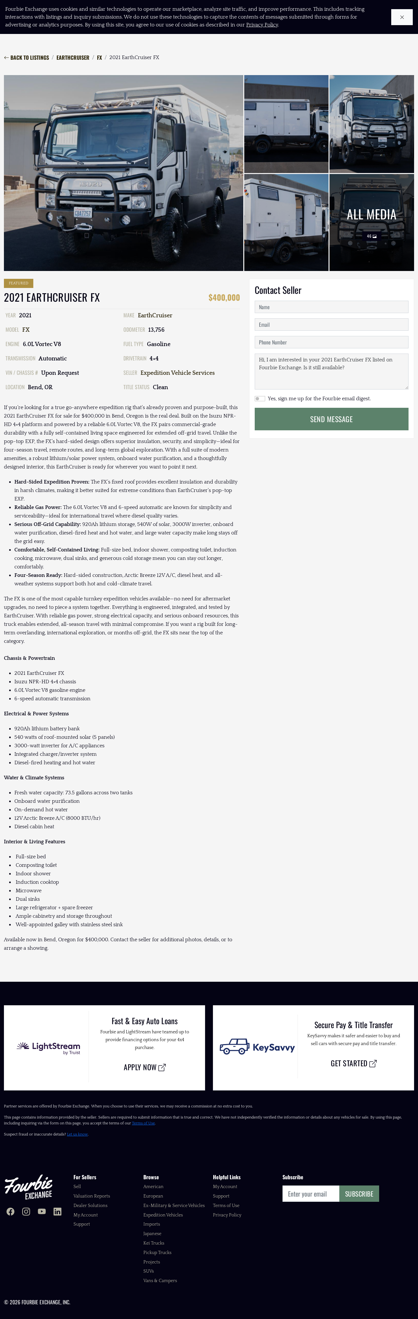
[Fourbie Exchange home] (28, 1187)
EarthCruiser (72, 57)
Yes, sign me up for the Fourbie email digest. (319, 399)
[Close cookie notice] (402, 17)
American (153, 1186)
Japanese (152, 1233)
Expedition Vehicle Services (177, 373)
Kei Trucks (153, 1243)
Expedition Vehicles (163, 1215)
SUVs (148, 1271)
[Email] (311, 1193)
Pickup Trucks (157, 1252)
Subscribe (359, 1194)
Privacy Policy (227, 1215)
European (153, 1196)
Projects (151, 1262)
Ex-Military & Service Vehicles (174, 1205)
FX (99, 57)
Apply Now (145, 1066)
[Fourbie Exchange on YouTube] (41, 1212)
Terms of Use (143, 1123)
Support (81, 1224)
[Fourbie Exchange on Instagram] (26, 1212)
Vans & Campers (160, 1280)
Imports (151, 1224)
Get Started (354, 1062)
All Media (372, 222)
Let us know (77, 1134)
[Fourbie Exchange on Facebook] (10, 1212)
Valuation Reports (91, 1196)
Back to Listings (26, 57)
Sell (77, 1186)
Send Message (331, 419)
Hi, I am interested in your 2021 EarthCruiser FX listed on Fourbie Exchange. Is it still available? (332, 371)
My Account (85, 1215)
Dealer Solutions (90, 1205)
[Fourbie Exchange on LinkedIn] (57, 1212)
